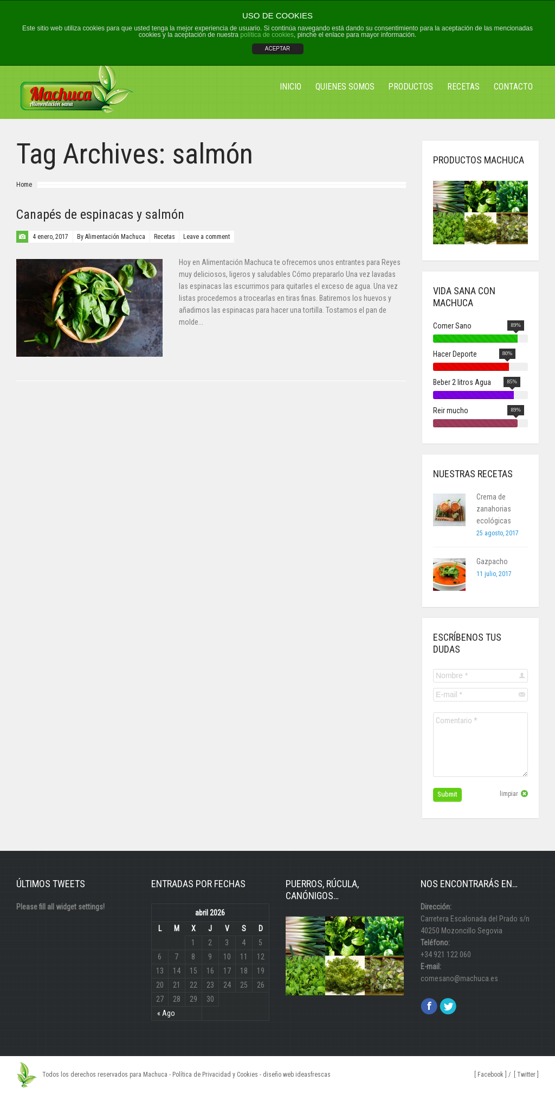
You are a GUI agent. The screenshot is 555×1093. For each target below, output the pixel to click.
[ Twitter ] (526, 1074)
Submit (447, 794)
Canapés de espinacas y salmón (100, 214)
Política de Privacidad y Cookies (215, 1074)
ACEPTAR (278, 49)
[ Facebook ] (490, 1074)
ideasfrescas (313, 1074)
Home (24, 184)
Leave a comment (206, 237)
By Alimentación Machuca (111, 237)
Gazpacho (492, 561)
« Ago (166, 1013)
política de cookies (267, 35)
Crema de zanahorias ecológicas (493, 508)
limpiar (509, 794)
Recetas (164, 237)
